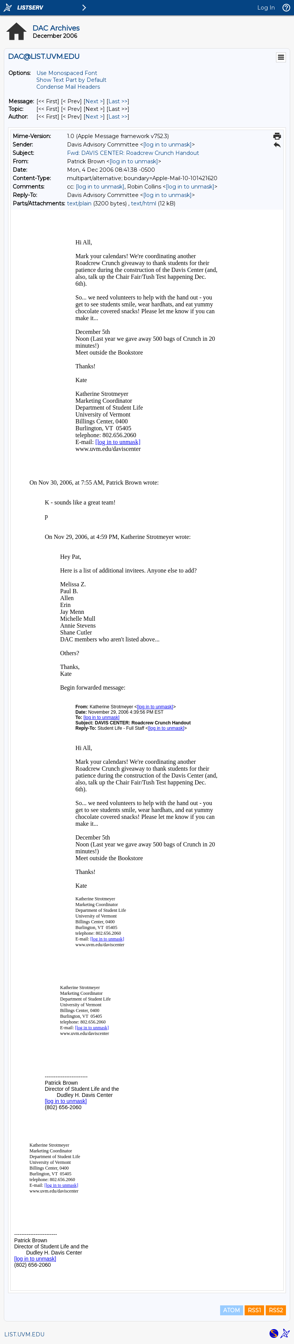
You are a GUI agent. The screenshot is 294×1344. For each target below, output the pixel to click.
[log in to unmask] (167, 144)
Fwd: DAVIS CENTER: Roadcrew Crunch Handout (133, 153)
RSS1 (254, 1310)
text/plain (79, 203)
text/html (143, 203)
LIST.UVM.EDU (24, 1334)
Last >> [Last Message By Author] (117, 116)
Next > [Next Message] (94, 101)
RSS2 (276, 1310)
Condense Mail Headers (68, 86)
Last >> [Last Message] (117, 101)
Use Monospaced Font (66, 73)
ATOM (231, 1310)
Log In (266, 7)
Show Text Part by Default (71, 79)
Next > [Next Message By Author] (94, 116)
